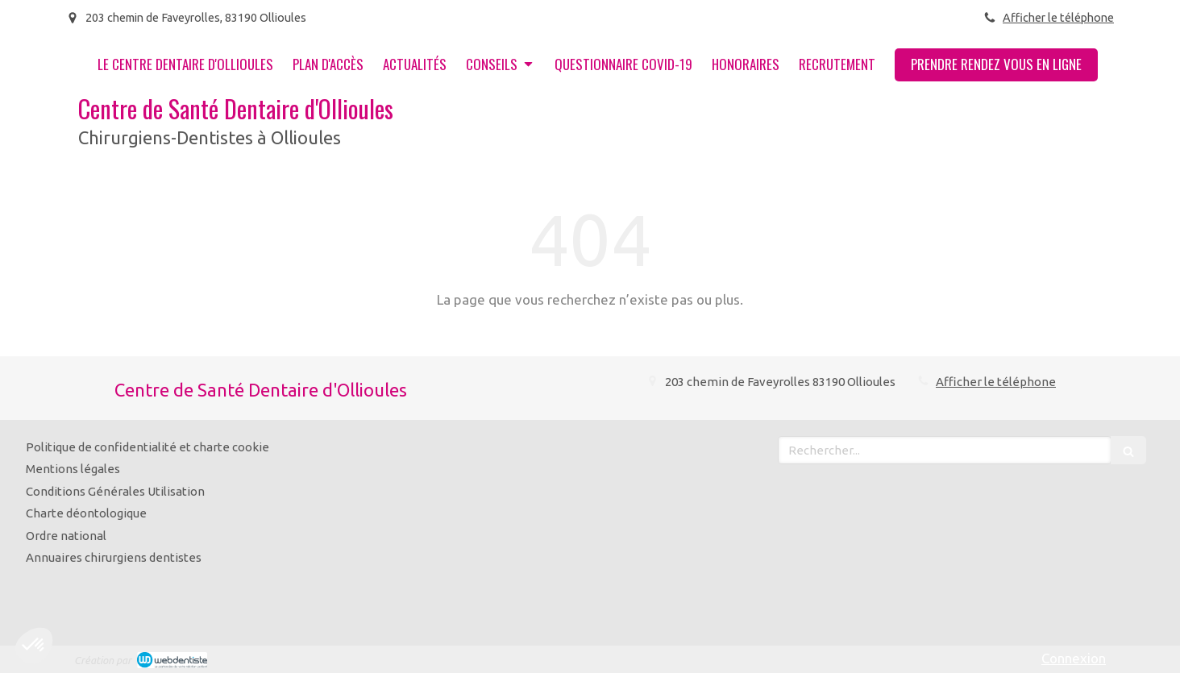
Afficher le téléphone (1058, 17)
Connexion (1073, 658)
